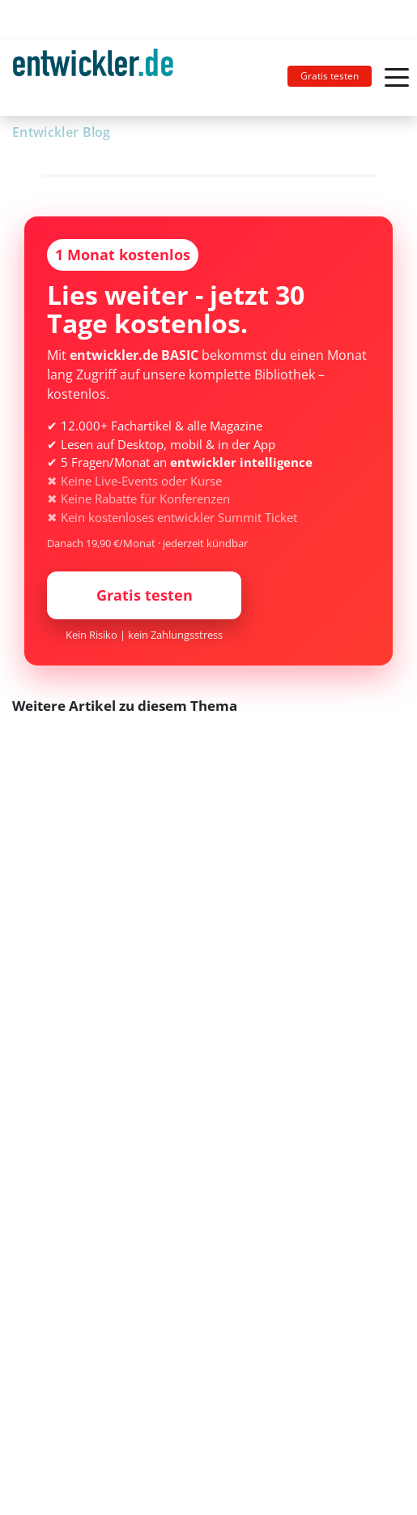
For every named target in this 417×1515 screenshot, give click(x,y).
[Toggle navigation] (99, 78)
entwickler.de (93, 81)
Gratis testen (329, 76)
